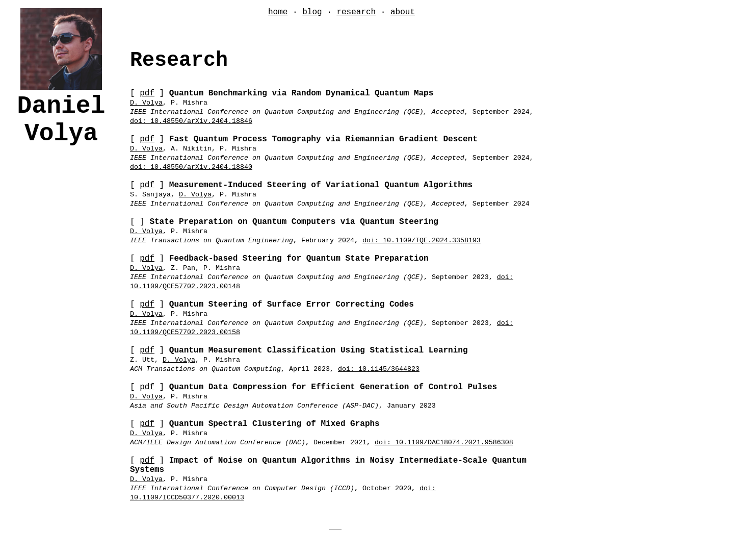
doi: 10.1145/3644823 (379, 369)
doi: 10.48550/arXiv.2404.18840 (191, 167)
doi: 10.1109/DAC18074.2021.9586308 (444, 442)
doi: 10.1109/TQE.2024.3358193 (421, 240)
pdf (147, 93)
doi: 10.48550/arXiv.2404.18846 (191, 121)
